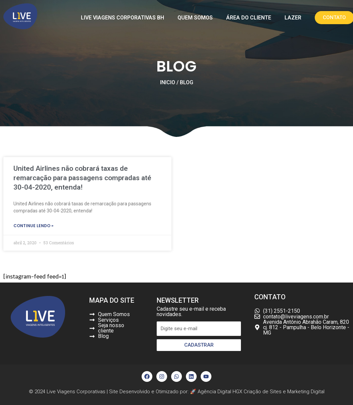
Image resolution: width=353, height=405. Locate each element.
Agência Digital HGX (221, 392)
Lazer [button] (293, 17)
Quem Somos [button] (195, 17)
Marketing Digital (305, 392)
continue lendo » (33, 226)
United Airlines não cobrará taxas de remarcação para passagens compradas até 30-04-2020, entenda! (82, 177)
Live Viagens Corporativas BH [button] (122, 17)
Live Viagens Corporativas (76, 392)
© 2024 (38, 392)
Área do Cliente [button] (248, 17)
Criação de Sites (263, 392)
